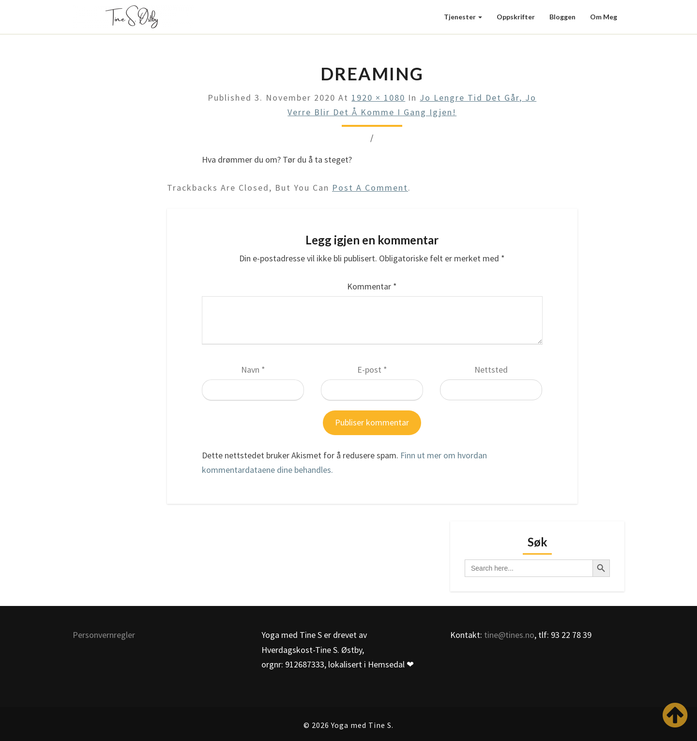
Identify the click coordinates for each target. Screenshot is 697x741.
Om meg (603, 17)
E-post (372, 369)
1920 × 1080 (378, 97)
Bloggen (562, 17)
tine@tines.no (509, 634)
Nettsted (491, 369)
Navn (253, 369)
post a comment (370, 187)
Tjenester (463, 17)
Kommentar (372, 286)
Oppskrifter (516, 17)
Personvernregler (104, 634)
